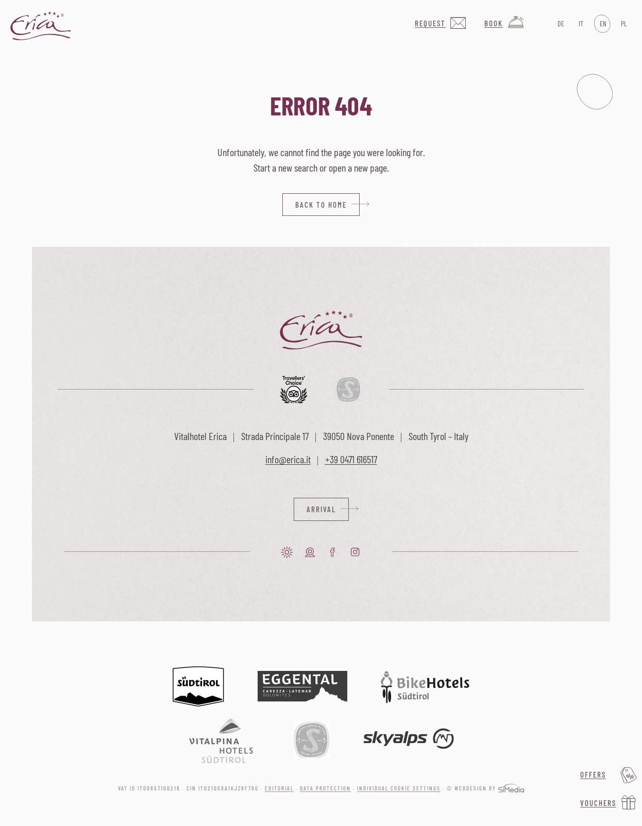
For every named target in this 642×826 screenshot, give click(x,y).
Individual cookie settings (399, 788)
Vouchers (598, 802)
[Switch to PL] (623, 23)
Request (430, 23)
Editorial (279, 788)
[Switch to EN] (602, 23)
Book (493, 23)
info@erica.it (288, 459)
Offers (593, 774)
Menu (595, 92)
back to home (321, 204)
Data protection (325, 788)
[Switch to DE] (559, 23)
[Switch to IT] (580, 23)
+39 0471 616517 (351, 459)
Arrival (321, 509)
